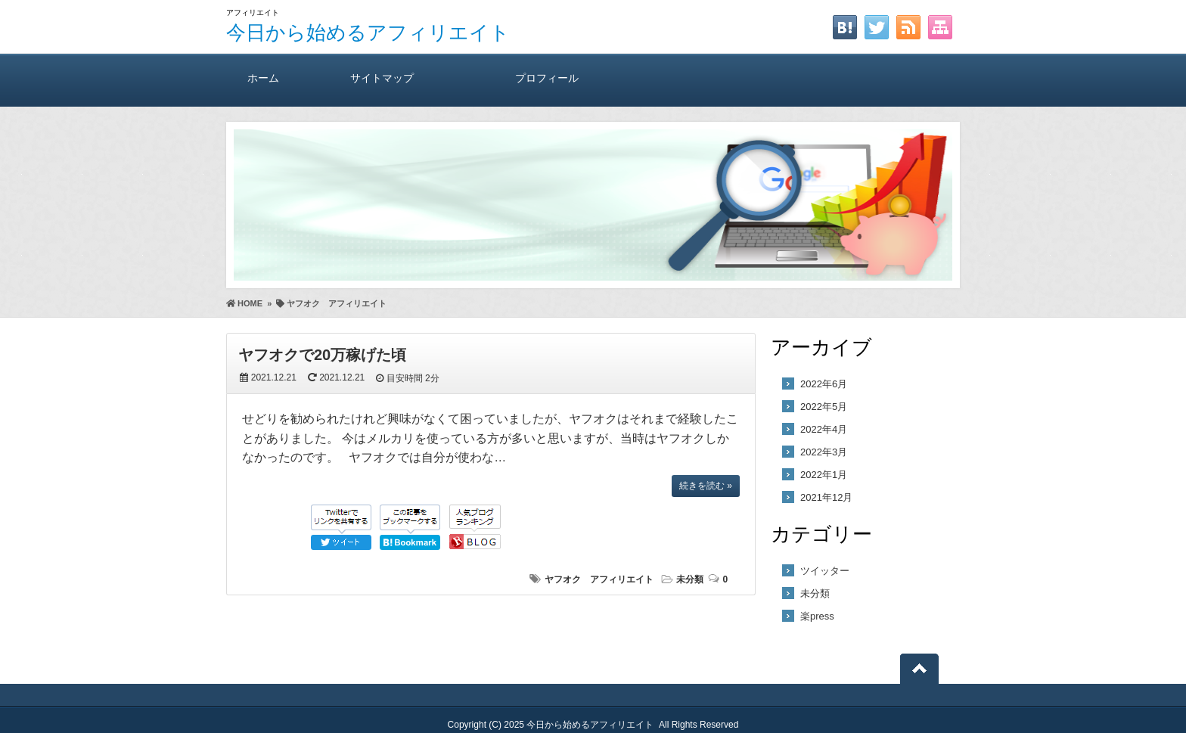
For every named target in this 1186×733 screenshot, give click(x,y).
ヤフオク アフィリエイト (599, 579)
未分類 (689, 579)
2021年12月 (826, 497)
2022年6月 (823, 384)
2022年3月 (823, 452)
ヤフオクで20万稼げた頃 (322, 354)
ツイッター (824, 570)
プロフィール (546, 77)
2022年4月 (823, 429)
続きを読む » (705, 485)
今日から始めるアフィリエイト (368, 32)
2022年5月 (823, 406)
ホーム (263, 77)
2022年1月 (823, 474)
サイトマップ (382, 77)
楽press (817, 616)
